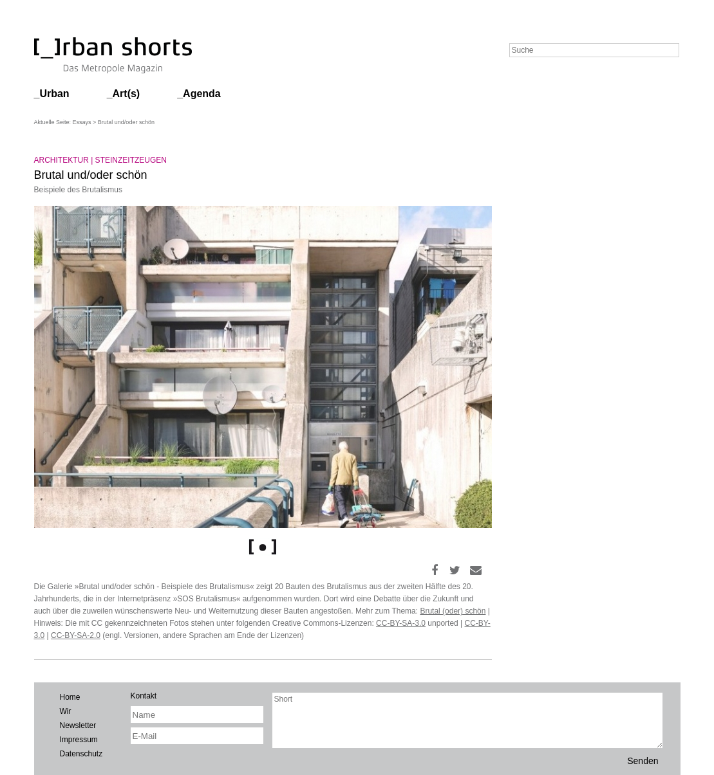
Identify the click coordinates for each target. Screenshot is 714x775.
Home (70, 697)
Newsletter (78, 725)
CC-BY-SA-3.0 (401, 623)
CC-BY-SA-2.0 (75, 635)
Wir (65, 711)
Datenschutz (81, 753)
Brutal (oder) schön (452, 610)
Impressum (79, 739)
